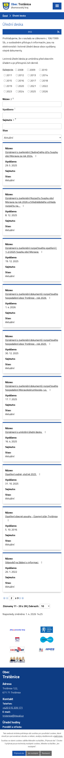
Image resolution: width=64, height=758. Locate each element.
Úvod (5, 15)
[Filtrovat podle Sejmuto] (32, 126)
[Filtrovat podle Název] (32, 104)
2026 (45, 91)
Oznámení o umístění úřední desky (26, 432)
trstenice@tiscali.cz (13, 716)
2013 (33, 75)
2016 (21, 81)
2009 (32, 70)
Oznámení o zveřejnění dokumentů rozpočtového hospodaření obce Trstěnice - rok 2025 (31, 342)
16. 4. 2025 (11, 441)
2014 (45, 75)
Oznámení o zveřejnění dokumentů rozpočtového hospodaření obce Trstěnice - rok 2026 (31, 296)
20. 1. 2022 (11, 572)
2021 (33, 86)
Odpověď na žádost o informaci (24, 562)
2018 (45, 81)
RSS (44, 32)
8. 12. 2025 (11, 215)
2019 (9, 86)
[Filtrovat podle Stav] (32, 138)
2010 (44, 70)
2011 (9, 75)
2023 (9, 91)
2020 (21, 86)
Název (7, 99)
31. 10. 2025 (12, 484)
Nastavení (46, 753)
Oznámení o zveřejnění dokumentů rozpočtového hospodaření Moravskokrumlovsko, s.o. (31, 388)
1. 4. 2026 (10, 307)
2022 (45, 86)
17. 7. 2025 (11, 399)
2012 (21, 75)
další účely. (58, 736)
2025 (33, 91)
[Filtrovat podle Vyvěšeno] (32, 115)
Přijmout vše (19, 753)
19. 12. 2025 (12, 261)
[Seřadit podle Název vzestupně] (13, 97)
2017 (33, 81)
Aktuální (9, 180)
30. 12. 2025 (12, 353)
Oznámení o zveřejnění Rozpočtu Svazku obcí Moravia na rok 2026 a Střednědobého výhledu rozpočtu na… (30, 202)
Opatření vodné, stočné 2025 (23, 474)
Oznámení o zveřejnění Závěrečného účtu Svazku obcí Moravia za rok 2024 (31, 154)
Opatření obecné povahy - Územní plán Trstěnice (31, 518)
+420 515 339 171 (13, 708)
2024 (21, 91)
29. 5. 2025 (11, 165)
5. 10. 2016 (11, 530)
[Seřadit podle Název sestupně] (13, 98)
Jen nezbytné (33, 753)
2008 (20, 70)
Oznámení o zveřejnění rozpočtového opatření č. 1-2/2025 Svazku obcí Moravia (31, 250)
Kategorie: (8, 69)
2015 (9, 81)
